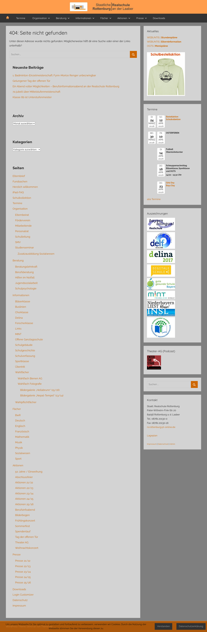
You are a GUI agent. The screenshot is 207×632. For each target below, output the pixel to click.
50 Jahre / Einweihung (28, 471)
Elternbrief (19, 176)
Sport (18, 458)
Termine (20, 18)
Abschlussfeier (24, 477)
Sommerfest (22, 526)
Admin (172, 444)
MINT (18, 334)
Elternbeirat (22, 214)
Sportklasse (22, 361)
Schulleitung (22, 236)
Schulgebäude (24, 344)
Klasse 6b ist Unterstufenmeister (32, 97)
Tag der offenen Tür (26, 536)
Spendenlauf (22, 531)
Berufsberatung (24, 272)
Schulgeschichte (25, 350)
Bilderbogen (22, 515)
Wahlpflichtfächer (25, 402)
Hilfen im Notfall (24, 277)
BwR (18, 415)
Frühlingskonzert (25, 520)
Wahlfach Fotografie (30, 383)
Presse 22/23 (23, 566)
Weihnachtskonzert (26, 547)
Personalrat (22, 231)
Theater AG (21, 542)
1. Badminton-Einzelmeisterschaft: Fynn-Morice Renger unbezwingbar (54, 75)
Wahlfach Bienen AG (30, 378)
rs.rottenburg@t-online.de (161, 427)
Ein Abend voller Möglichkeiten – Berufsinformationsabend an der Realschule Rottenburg (66, 86)
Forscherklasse (24, 323)
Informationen (85, 18)
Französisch (22, 431)
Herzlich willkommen (25, 186)
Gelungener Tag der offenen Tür (31, 80)
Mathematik (22, 436)
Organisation (41, 18)
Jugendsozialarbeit (26, 283)
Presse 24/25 (23, 577)
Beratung (63, 18)
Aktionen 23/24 (24, 493)
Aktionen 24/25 (24, 498)
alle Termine (154, 199)
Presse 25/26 (23, 582)
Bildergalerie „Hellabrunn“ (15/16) (40, 389)
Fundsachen (20, 181)
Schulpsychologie (25, 288)
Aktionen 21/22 (24, 482)
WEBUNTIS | (162, 37)
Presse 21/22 (22, 560)
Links (18, 328)
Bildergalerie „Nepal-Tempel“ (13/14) (41, 395)
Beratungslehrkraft (26, 266)
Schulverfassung (25, 355)
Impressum (19, 605)
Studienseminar (24, 247)
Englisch (20, 426)
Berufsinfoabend (25, 509)
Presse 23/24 (23, 571)
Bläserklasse (22, 301)
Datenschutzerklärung (191, 626)
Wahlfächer (22, 372)
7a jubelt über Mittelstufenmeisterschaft (36, 91)
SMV (18, 242)
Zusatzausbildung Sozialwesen (36, 253)
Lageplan (152, 435)
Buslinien (20, 306)
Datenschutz (20, 600)
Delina (19, 317)
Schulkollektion (22, 197)
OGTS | (157, 45)
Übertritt (20, 366)
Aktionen (123, 18)
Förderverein (22, 220)
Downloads (159, 18)
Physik (19, 447)
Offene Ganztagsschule (29, 339)
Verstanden (163, 626)
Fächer (105, 18)
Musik (18, 442)
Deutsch (20, 420)
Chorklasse (21, 312)
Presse (141, 18)
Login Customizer (23, 594)
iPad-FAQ (18, 192)
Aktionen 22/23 (24, 487)
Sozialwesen (22, 453)
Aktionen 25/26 (24, 504)
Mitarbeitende (23, 225)
